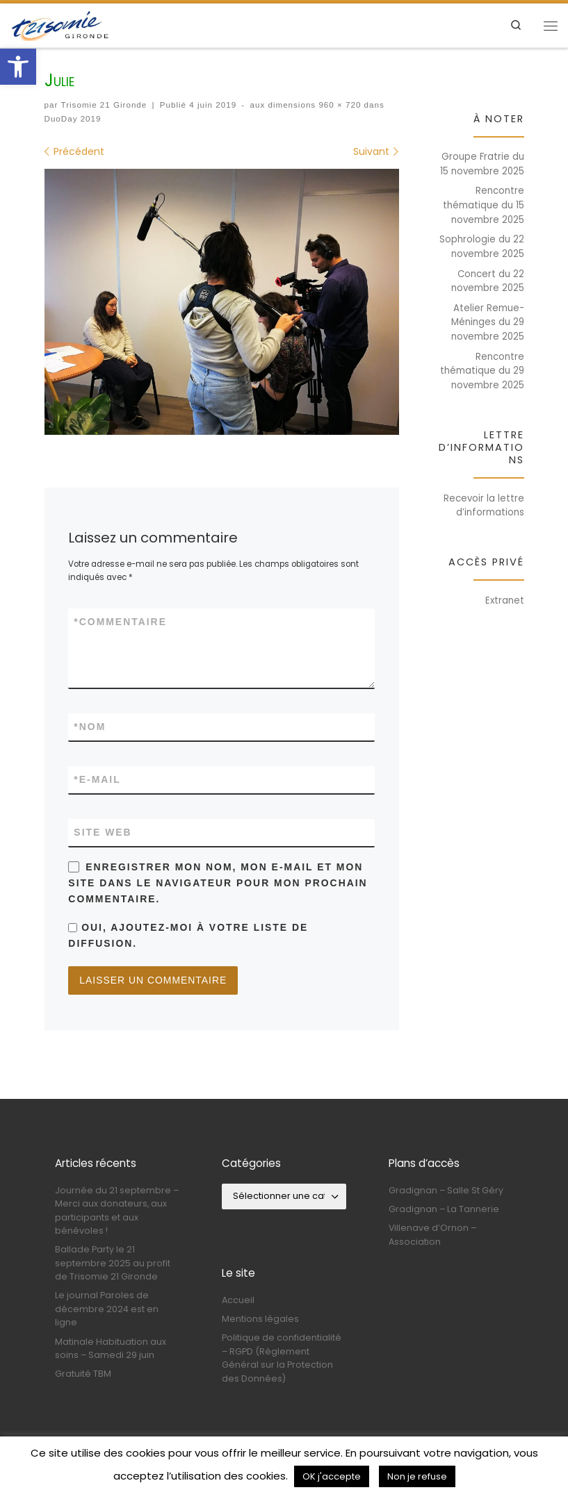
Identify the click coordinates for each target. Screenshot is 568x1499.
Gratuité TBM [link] (83, 1373)
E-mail (97, 780)
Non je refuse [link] (417, 1476)
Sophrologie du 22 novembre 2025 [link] (481, 246)
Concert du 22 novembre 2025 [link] (487, 281)
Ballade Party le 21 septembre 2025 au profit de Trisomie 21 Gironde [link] (112, 1262)
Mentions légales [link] (260, 1317)
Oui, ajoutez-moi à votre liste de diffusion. (188, 935)
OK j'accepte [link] (331, 1476)
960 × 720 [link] (338, 104)
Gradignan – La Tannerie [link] (444, 1208)
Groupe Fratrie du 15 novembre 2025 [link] (482, 164)
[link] (18, 67)
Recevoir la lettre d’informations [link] (484, 506)
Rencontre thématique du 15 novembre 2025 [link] (483, 205)
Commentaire (120, 622)
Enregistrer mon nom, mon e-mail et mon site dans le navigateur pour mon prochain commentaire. (217, 882)
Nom (90, 727)
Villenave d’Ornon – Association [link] (432, 1233)
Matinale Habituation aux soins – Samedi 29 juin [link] (110, 1346)
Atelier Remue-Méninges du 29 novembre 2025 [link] (487, 322)
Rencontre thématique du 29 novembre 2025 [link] (482, 371)
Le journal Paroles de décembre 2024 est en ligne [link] (107, 1308)
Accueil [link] (238, 1299)
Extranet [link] (504, 600)
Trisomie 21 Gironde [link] (104, 104)
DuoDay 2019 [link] (73, 118)
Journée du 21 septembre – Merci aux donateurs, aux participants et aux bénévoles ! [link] (117, 1209)
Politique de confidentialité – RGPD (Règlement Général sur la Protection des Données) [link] (281, 1357)
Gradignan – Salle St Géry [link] (446, 1189)
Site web (102, 832)
